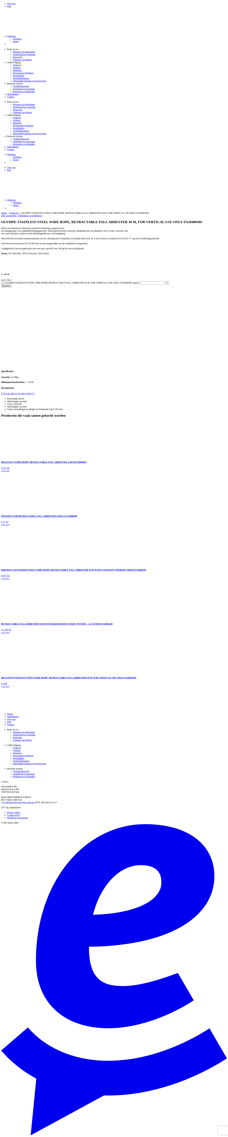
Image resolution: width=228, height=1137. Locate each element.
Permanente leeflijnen (23, 73)
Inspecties (17, 57)
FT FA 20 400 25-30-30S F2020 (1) (18, 393)
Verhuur (17, 67)
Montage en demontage (24, 52)
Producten (14, 213)
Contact (10, 97)
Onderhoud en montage (24, 89)
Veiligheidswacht (21, 86)
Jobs (9, 6)
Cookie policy (13, 815)
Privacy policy (14, 812)
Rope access (13, 49)
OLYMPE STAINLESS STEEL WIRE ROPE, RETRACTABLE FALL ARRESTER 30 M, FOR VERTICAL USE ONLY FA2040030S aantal (71, 282)
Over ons (11, 3)
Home (4, 213)
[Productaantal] (152, 282)
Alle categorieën (9, 215)
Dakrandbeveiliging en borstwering (29, 81)
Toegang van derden (22, 60)
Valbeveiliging (14, 62)
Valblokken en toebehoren (30, 215)
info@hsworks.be (26, 802)
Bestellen (6, 286)
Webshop (11, 36)
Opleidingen (13, 94)
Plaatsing (17, 70)
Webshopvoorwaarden (17, 818)
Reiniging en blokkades (24, 91)
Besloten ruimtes (15, 83)
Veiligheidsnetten (21, 78)
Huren (16, 41)
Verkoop (17, 65)
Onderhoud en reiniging (24, 54)
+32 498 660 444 (9, 802)
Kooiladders (18, 75)
